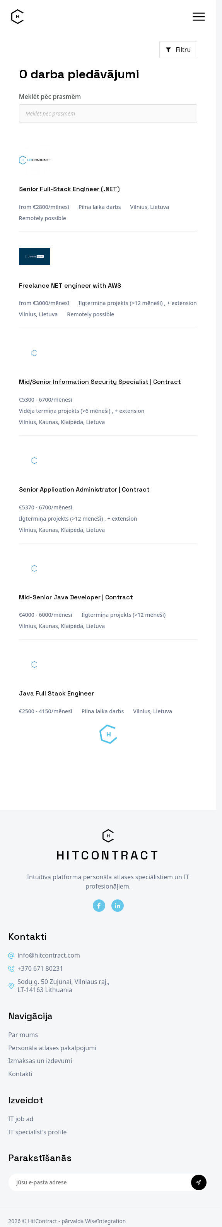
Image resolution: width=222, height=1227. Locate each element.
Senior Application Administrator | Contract (84, 489)
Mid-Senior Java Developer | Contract (76, 597)
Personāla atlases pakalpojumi (52, 1048)
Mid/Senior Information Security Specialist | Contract (100, 382)
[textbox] (112, 113)
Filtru (178, 49)
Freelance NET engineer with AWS (70, 285)
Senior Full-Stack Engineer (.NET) (69, 189)
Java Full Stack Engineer (56, 693)
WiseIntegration (105, 1221)
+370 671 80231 (35, 969)
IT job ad (20, 1119)
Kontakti (20, 1074)
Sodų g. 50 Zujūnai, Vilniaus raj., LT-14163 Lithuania (58, 986)
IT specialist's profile (37, 1132)
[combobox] (108, 113)
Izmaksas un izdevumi (40, 1061)
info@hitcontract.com (44, 955)
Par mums (23, 1035)
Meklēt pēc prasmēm (50, 96)
